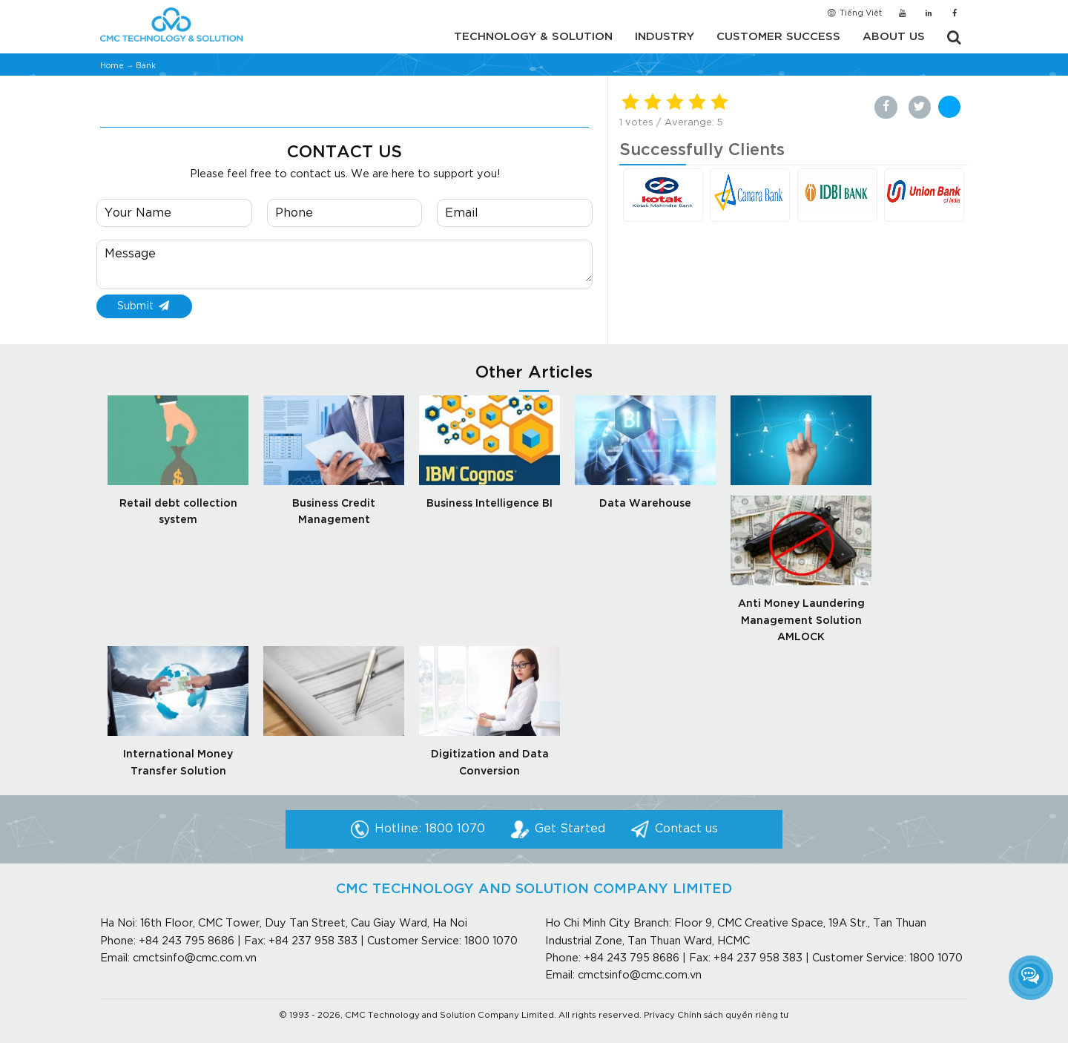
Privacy (659, 1015)
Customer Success (778, 36)
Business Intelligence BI (489, 504)
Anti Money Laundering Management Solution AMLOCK (801, 620)
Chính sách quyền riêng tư (733, 1015)
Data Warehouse (645, 504)
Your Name (138, 213)
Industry (664, 36)
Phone (294, 213)
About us (894, 36)
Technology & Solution (533, 36)
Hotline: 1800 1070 (430, 829)
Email (461, 213)
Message (130, 254)
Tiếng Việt (854, 13)
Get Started (570, 829)
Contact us (686, 829)
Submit (144, 306)
